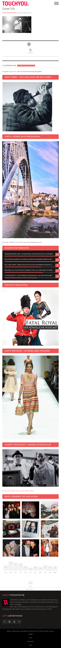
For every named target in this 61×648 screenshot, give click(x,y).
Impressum (30, 641)
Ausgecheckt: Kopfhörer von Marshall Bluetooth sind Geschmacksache (30, 275)
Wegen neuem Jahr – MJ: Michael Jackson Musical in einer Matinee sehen (30, 254)
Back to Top (29, 589)
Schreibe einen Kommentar (26, 65)
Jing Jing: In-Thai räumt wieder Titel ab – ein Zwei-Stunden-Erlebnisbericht (30, 270)
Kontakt (30, 634)
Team (30, 638)
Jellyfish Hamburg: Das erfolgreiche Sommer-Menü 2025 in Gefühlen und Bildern (30, 259)
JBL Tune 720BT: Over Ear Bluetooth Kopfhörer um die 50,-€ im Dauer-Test (30, 265)
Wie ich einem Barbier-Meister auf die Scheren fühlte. (18, 491)
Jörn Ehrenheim (9, 13)
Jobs (30, 645)
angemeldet (13, 71)
